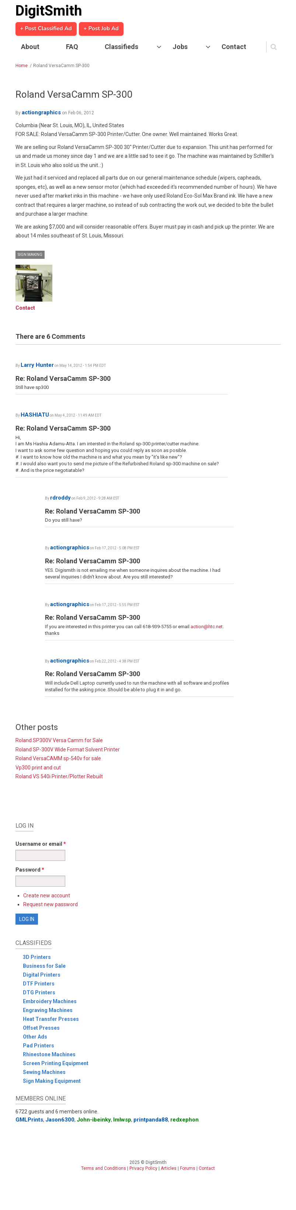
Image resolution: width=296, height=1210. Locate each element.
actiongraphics (41, 112)
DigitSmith (48, 11)
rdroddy (60, 497)
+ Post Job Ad (101, 28)
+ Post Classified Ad (46, 28)
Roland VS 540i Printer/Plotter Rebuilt (59, 776)
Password (29, 870)
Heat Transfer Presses (51, 1019)
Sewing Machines (44, 1072)
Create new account (46, 895)
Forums (187, 1168)
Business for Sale (44, 966)
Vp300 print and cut (38, 768)
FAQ (72, 47)
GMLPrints (29, 1119)
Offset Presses (41, 1028)
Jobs (180, 47)
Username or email (40, 844)
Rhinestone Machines (49, 1054)
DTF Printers (39, 984)
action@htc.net (207, 626)
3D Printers (37, 957)
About (30, 47)
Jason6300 (59, 1119)
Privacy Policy (143, 1168)
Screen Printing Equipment (55, 1063)
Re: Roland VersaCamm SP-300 (63, 378)
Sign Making (30, 255)
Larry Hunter (37, 365)
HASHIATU (35, 414)
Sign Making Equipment (52, 1081)
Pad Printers (38, 1046)
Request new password (50, 904)
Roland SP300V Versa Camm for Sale (59, 740)
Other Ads (35, 1037)
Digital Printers (41, 975)
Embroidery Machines (50, 1001)
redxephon (184, 1119)
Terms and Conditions (103, 1168)
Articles (169, 1168)
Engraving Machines (48, 1010)
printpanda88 (150, 1119)
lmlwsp (122, 1119)
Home (21, 65)
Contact (234, 47)
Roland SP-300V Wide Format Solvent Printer (67, 749)
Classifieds (121, 47)
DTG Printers (39, 992)
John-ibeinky (94, 1119)
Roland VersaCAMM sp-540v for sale (58, 758)
